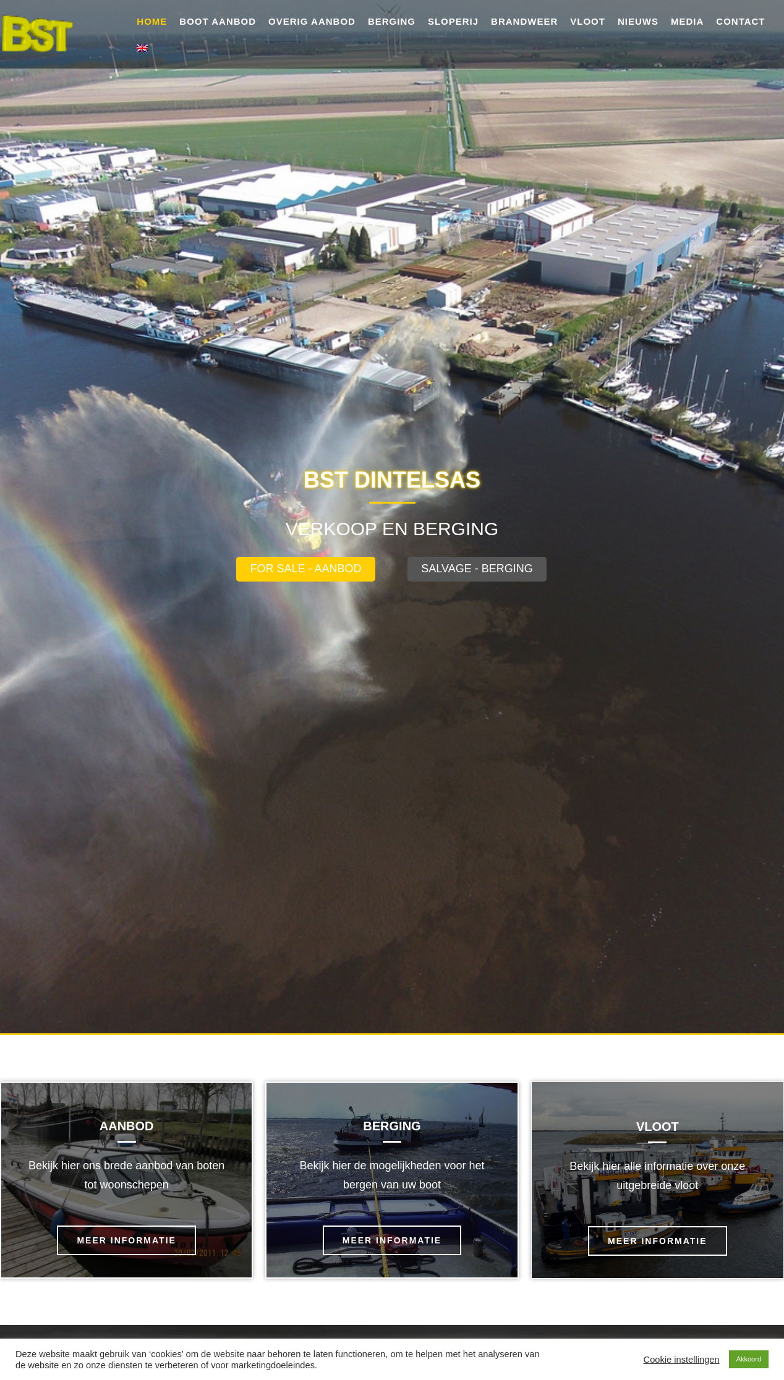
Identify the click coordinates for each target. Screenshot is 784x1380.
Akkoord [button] (748, 1359)
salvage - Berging (476, 568)
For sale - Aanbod (305, 568)
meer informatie (126, 1240)
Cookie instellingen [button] (682, 1360)
